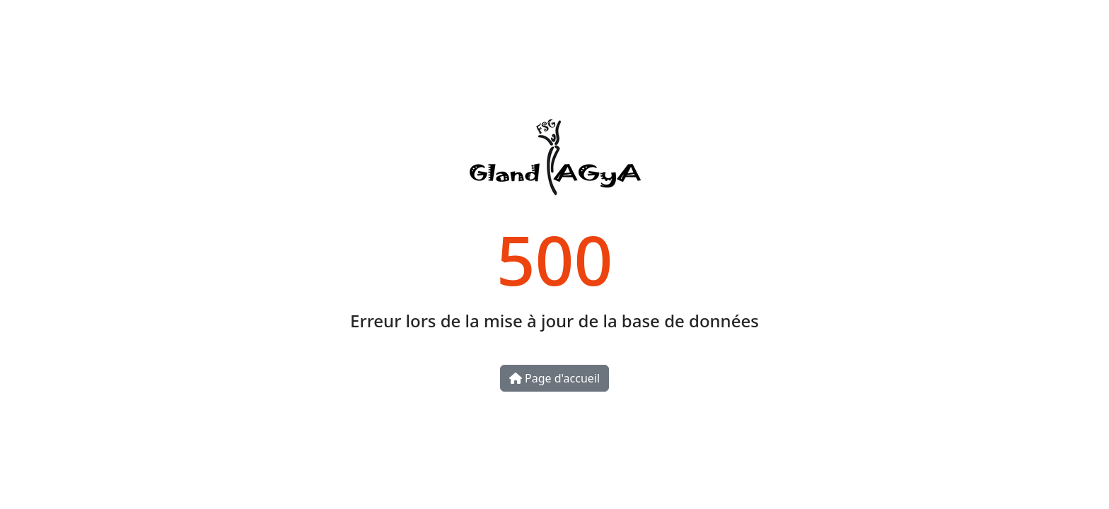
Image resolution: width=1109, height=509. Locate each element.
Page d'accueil (554, 378)
